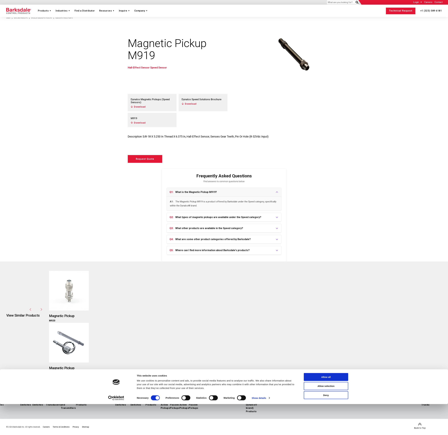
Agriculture (359, 399)
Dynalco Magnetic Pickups (41, 18)
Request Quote (147, 159)
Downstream (313, 399)
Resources (105, 10)
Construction (374, 399)
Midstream (300, 399)
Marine (339, 399)
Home (8, 18)
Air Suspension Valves (264, 399)
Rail (401, 399)
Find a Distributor (85, 10)
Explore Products (21, 18)
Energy (275, 396)
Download (140, 107)
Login (416, 2)
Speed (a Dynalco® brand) (176, 396)
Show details (259, 429)
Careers (428, 2)
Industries (61, 10)
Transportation (407, 396)
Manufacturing (390, 399)
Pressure (21, 396)
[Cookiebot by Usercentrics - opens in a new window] (116, 429)
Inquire (123, 10)
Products (43, 10)
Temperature (94, 396)
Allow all (326, 407)
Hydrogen (277, 399)
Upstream (288, 399)
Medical (348, 399)
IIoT (18, 399)
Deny (326, 426)
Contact (438, 2)
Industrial (325, 396)
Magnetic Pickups (171, 399)
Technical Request (400, 10)
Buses (406, 399)
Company (139, 10)
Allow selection (325, 417)
